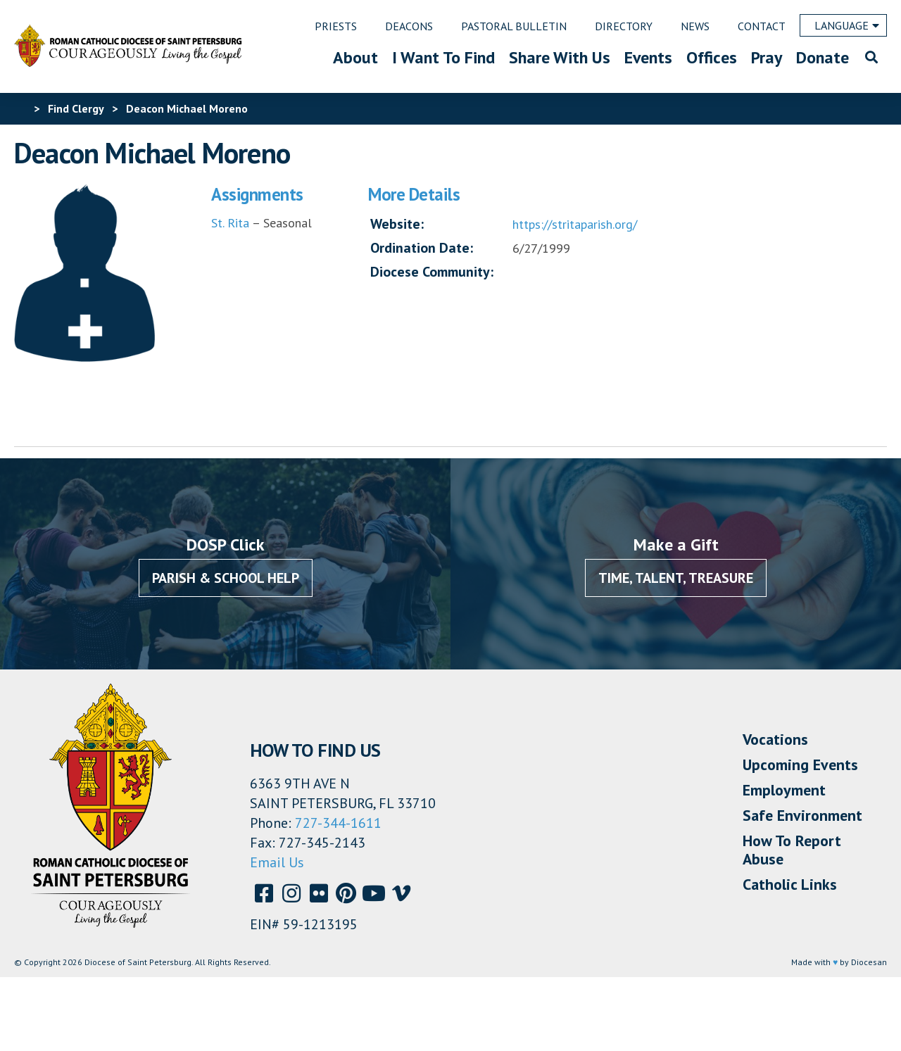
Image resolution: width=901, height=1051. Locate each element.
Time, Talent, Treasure (675, 578)
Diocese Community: (431, 272)
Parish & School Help (225, 578)
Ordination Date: (421, 248)
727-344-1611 (338, 823)
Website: (397, 224)
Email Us (277, 862)
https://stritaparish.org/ (574, 224)
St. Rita (231, 223)
